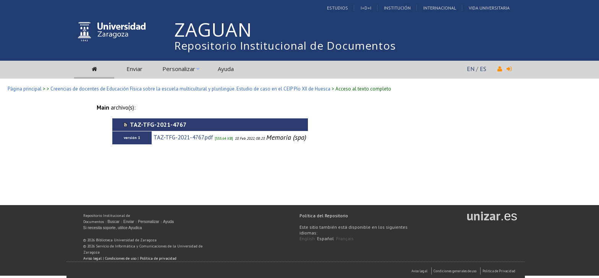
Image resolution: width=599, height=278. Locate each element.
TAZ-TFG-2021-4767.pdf (183, 137)
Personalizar (178, 69)
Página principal (25, 89)
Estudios (337, 8)
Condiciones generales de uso (455, 271)
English (307, 238)
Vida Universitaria (489, 8)
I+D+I (366, 8)
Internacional (439, 8)
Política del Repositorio (324, 215)
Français (345, 238)
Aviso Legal (419, 271)
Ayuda (226, 69)
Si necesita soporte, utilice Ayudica (112, 228)
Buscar (114, 222)
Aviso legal (92, 258)
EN (470, 69)
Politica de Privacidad (498, 271)
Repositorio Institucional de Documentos (285, 45)
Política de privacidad (158, 258)
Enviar (134, 69)
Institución (397, 8)
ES (483, 69)
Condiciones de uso (120, 258)
